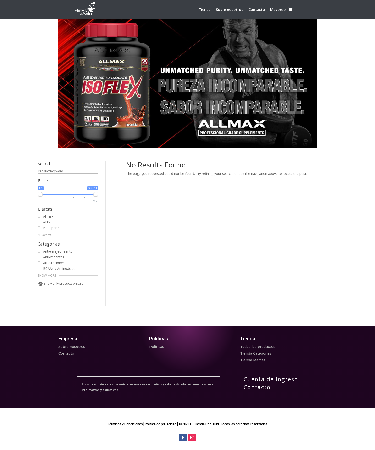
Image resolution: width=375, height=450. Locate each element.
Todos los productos (257, 347)
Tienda (205, 10)
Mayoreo (278, 10)
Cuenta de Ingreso (271, 379)
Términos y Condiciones (125, 424)
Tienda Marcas (252, 360)
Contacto (256, 10)
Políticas (156, 347)
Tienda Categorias (255, 353)
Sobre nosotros (229, 10)
